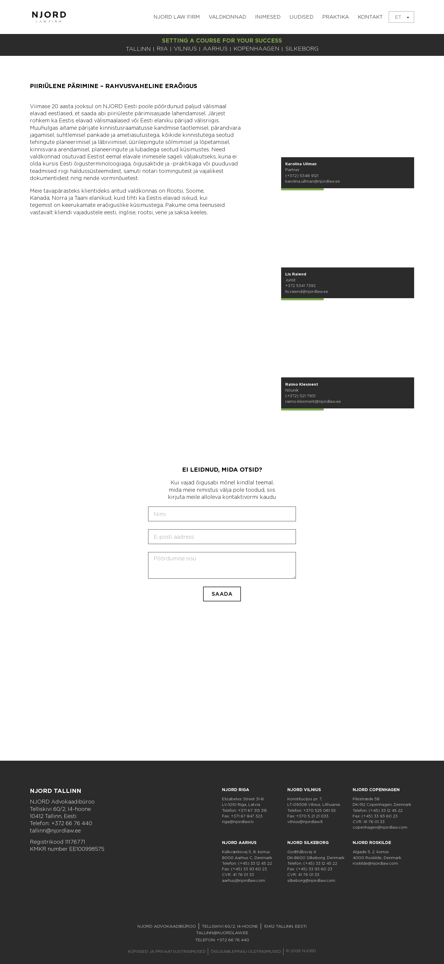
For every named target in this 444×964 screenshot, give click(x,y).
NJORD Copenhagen (376, 789)
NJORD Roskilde (372, 842)
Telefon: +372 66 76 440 (61, 823)
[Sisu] (222, 565)
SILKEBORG (302, 48)
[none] (401, 17)
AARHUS (215, 48)
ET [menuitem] (398, 17)
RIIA (162, 48)
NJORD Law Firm (176, 17)
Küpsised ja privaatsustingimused (167, 951)
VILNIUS (185, 48)
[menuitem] (401, 17)
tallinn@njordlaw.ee (55, 830)
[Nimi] (222, 514)
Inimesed (268, 17)
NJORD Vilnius (304, 789)
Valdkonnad (227, 17)
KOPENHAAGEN (256, 48)
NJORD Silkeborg (308, 842)
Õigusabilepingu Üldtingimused (245, 951)
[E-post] (222, 536)
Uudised (301, 17)
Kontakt (370, 17)
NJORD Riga (235, 789)
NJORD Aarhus (239, 842)
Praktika (335, 17)
